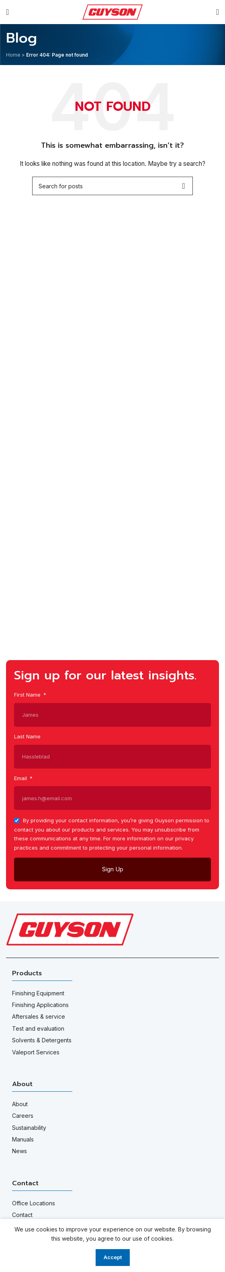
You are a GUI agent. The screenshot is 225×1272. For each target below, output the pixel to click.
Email (21, 778)
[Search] (217, 12)
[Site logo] (112, 11)
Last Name (27, 736)
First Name (28, 694)
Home (13, 55)
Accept (113, 1257)
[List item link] (112, 993)
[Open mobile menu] (7, 12)
